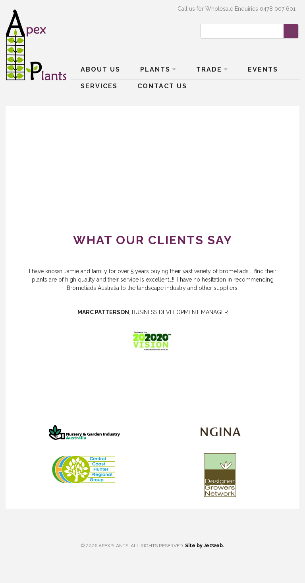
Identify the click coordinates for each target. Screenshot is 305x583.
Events (263, 69)
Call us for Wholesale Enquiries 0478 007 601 (236, 9)
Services (99, 86)
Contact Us (162, 86)
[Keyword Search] (242, 31)
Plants (155, 69)
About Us (100, 69)
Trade (209, 69)
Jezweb (213, 545)
